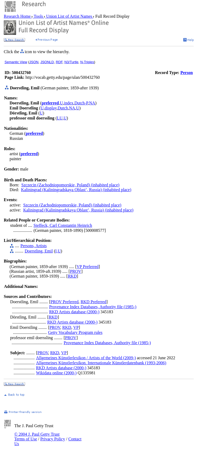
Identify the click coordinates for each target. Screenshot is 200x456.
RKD (72, 276)
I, (56, 251)
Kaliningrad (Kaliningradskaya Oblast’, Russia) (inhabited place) (76, 189)
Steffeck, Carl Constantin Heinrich (63, 225)
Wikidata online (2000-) (56, 373)
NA (92, 103)
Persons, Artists (33, 245)
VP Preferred (87, 266)
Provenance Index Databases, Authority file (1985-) (92, 307)
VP (76, 327)
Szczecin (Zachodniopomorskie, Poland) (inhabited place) (70, 185)
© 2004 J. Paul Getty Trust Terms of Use (36, 436)
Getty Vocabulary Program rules (75, 332)
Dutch (63, 108)
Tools (38, 16)
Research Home (18, 16)
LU (60, 118)
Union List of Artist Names (69, 16)
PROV (75, 271)
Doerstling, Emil (39, 251)
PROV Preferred (64, 302)
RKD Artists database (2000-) (74, 312)
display (50, 108)
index (68, 103)
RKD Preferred (93, 302)
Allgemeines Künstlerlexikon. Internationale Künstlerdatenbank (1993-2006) (101, 363)
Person (186, 72)
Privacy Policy (52, 439)
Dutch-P (81, 103)
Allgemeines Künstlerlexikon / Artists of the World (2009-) (86, 358)
